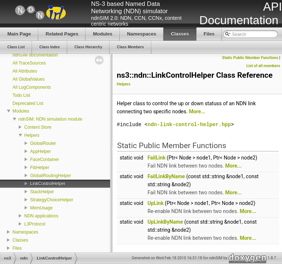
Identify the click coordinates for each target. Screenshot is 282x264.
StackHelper (42, 191)
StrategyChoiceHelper (51, 199)
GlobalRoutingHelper (50, 175)
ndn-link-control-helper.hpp (189, 124)
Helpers (31, 135)
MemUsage (41, 207)
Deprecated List (27, 103)
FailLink (157, 158)
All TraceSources (29, 63)
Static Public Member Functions (250, 57)
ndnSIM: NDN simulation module (50, 119)
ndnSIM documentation (35, 55)
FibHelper (39, 167)
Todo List (21, 95)
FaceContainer (44, 159)
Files (17, 248)
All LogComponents (31, 87)
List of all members (263, 65)
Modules (20, 111)
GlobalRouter (43, 143)
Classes (20, 240)
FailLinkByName (166, 176)
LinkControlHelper (47, 183)
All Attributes (24, 71)
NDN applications (41, 216)
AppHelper (40, 151)
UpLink (156, 203)
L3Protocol (34, 224)
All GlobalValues (28, 79)
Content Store (37, 127)
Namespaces (25, 232)
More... (197, 111)
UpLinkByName (165, 222)
